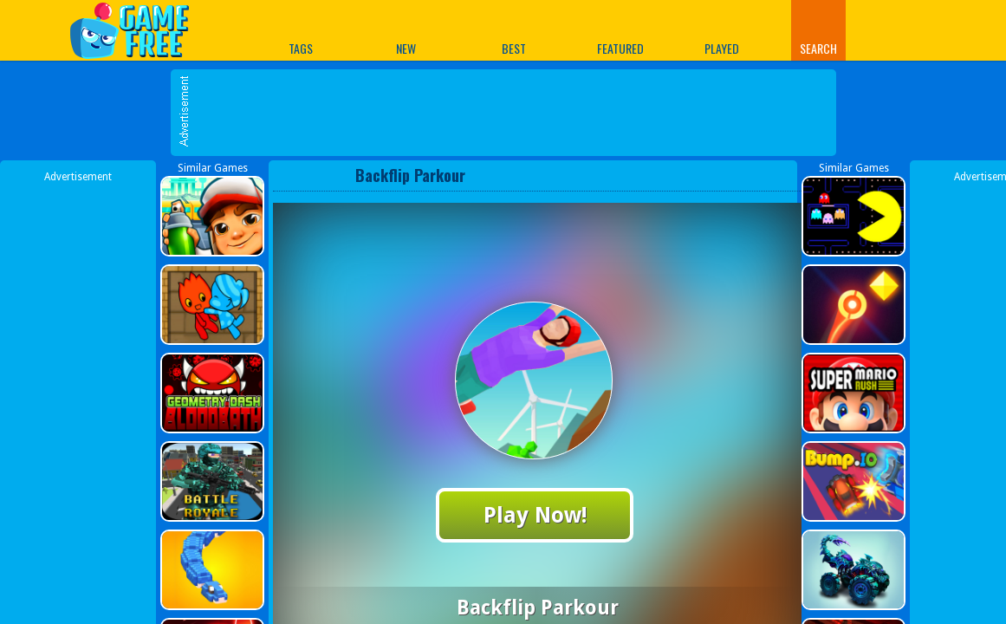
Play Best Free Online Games (138, 30)
